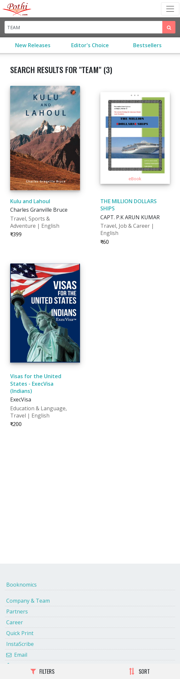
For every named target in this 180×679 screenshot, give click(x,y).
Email (16, 654)
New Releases (32, 45)
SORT (139, 671)
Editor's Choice (90, 45)
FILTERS (42, 671)
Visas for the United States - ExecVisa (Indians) (35, 384)
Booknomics (21, 584)
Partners (17, 611)
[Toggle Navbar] (170, 8)
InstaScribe (20, 644)
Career (14, 622)
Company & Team (28, 600)
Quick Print (19, 633)
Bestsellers (147, 45)
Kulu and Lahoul (30, 201)
